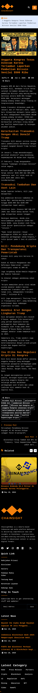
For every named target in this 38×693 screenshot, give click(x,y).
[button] (31, 450)
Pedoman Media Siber (7, 574)
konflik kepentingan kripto (15, 416)
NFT (25, 683)
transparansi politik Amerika (16, 413)
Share (6, 81)
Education (15, 683)
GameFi (13, 688)
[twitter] (7, 548)
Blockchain (16, 674)
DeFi (23, 679)
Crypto (4, 674)
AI (2, 679)
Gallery (4, 569)
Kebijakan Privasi (9, 560)
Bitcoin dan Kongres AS (22, 406)
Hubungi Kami (7, 588)
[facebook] (2, 548)
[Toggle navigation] (34, 8)
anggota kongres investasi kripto (17, 408)
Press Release (15, 670)
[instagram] (13, 548)
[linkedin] (18, 548)
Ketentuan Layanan (9, 584)
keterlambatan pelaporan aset (16, 410)
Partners (30, 670)
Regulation (12, 679)
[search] (29, 8)
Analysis (29, 674)
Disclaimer (6, 565)
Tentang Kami (7, 580)
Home (4, 18)
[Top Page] (0, 692)
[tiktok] (22, 548)
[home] (7, 8)
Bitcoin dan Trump (11, 415)
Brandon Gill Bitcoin (12, 401)
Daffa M (5, 78)
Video (3, 688)
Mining (4, 683)
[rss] (30, 548)
